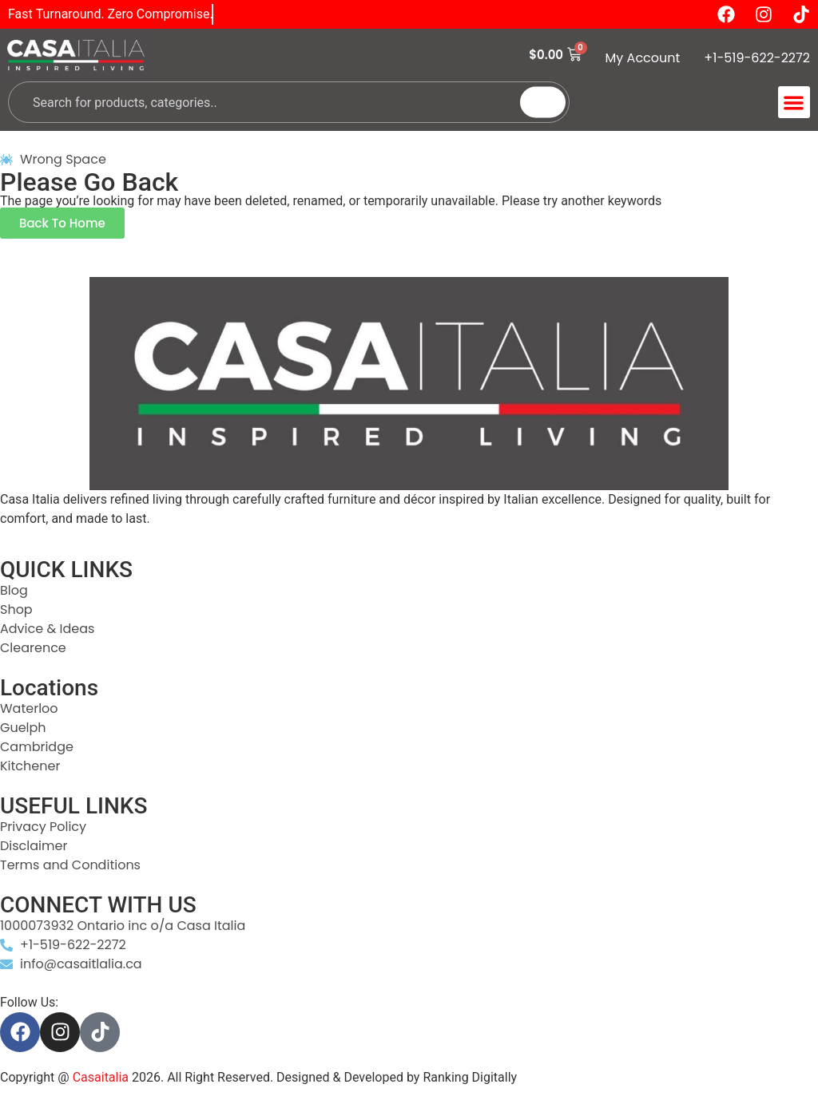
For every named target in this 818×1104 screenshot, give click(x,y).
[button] (794, 102)
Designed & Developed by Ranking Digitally (396, 1077)
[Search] (543, 102)
